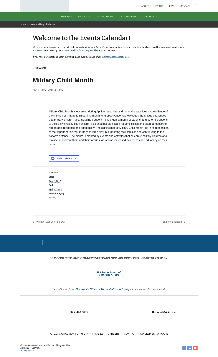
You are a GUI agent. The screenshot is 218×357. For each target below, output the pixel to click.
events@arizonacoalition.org (116, 57)
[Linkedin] (189, 348)
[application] (150, 6)
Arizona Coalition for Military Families (80, 50)
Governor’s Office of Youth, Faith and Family (103, 289)
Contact (130, 333)
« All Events (39, 68)
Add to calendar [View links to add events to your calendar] (64, 158)
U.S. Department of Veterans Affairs (109, 273)
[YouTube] (195, 348)
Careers (113, 333)
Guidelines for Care (154, 333)
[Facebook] (184, 348)
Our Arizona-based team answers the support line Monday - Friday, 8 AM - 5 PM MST (104, 246)
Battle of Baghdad (172, 221)
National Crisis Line (164, 312)
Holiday (52, 197)
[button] (197, 6)
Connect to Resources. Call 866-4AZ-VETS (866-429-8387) (111, 241)
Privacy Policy (27, 350)
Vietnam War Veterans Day (50, 221)
